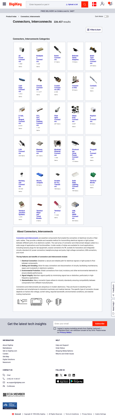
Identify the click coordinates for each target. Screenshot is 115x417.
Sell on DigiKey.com (10, 351)
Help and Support (62, 345)
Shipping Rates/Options (64, 351)
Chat (6, 375)
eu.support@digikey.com (14, 382)
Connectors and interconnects (27, 238)
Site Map (6, 357)
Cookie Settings (100, 414)
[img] (15, 5)
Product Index (11, 17)
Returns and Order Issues (65, 354)
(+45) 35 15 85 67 (11, 379)
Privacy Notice (65, 332)
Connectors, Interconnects (30, 17)
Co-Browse (9, 386)
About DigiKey (8, 345)
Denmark (16, 414)
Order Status (60, 348)
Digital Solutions (9, 359)
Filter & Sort (95, 30)
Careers (5, 354)
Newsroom (7, 362)
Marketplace (7, 348)
